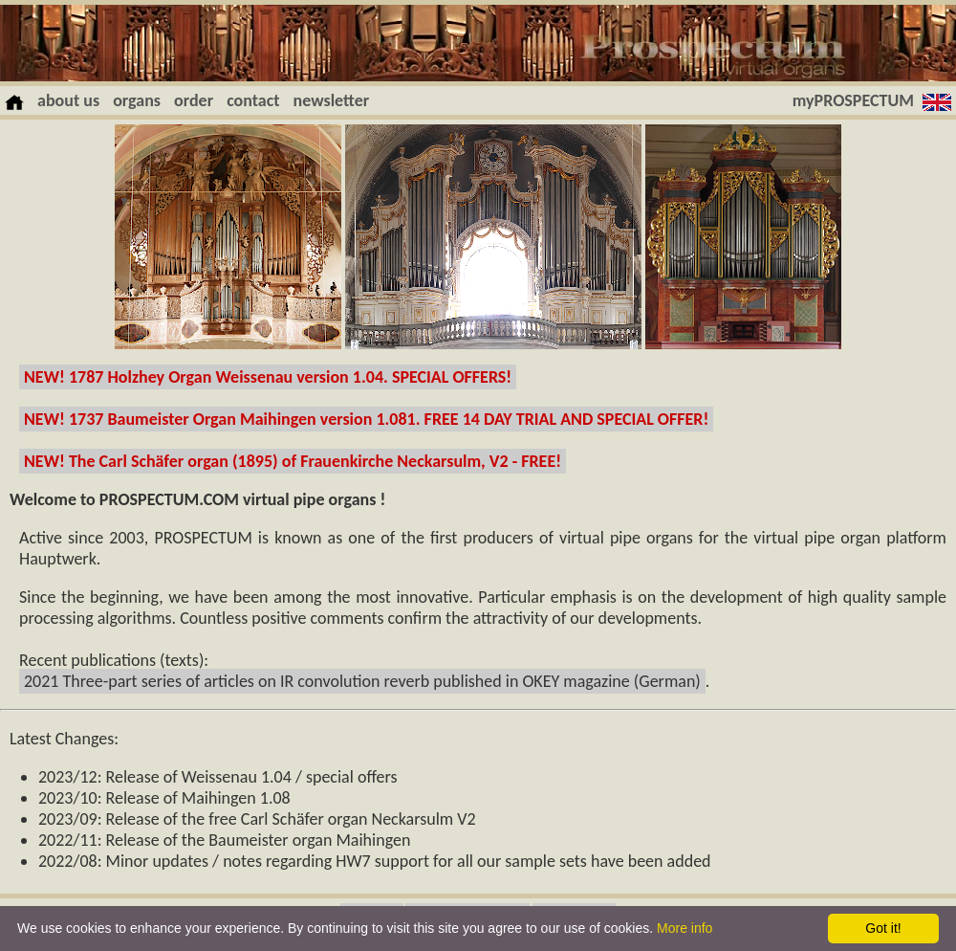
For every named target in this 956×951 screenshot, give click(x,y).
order (193, 100)
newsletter (331, 100)
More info (684, 928)
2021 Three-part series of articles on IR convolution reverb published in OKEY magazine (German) (362, 681)
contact (253, 100)
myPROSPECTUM (853, 100)
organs (137, 100)
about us (68, 100)
